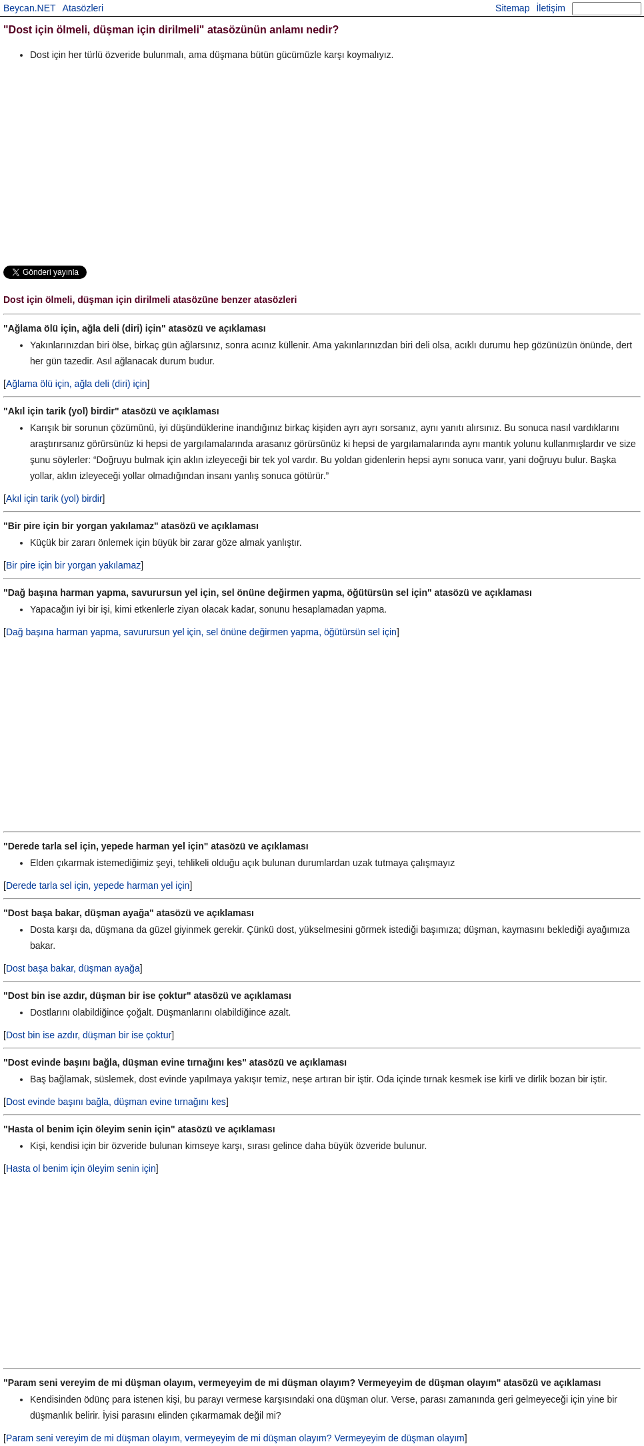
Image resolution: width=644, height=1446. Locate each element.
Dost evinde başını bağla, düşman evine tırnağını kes (116, 1101)
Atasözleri (83, 8)
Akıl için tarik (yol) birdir (54, 498)
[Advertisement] (322, 162)
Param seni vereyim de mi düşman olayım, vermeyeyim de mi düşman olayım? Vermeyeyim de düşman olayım (235, 1438)
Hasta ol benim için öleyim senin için (81, 1168)
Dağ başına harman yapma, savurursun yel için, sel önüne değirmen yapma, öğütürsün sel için (201, 632)
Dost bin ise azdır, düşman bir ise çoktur (88, 1035)
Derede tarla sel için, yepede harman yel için (97, 885)
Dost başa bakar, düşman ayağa (73, 968)
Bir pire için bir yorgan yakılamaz (73, 565)
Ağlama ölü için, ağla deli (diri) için (76, 383)
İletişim (550, 8)
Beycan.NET (29, 8)
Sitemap (512, 8)
